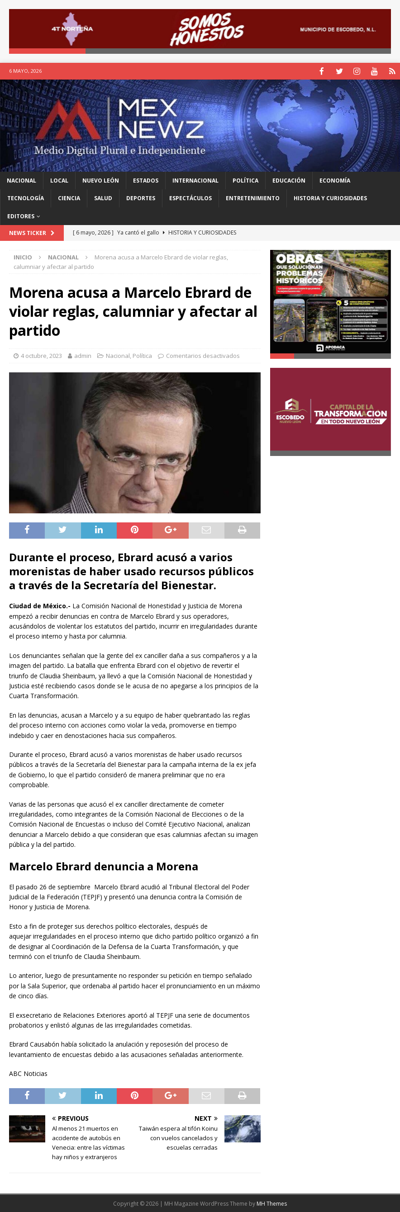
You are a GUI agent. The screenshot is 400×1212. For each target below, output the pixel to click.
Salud (103, 197)
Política (245, 179)
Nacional (21, 179)
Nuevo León (100, 179)
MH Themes (272, 1203)
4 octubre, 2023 (41, 355)
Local (59, 179)
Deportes (140, 197)
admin (82, 355)
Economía (334, 179)
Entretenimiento (253, 197)
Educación (288, 179)
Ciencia (69, 197)
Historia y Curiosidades (330, 197)
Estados (145, 179)
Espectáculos (190, 197)
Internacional (195, 179)
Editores (20, 215)
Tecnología (25, 197)
